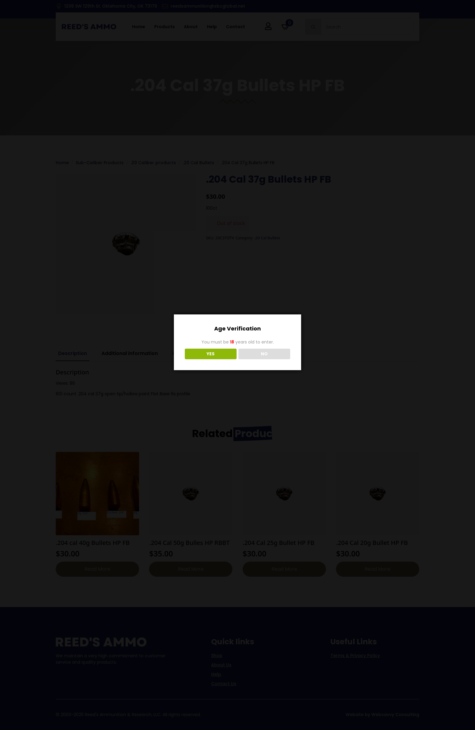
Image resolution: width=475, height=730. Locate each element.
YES (210, 354)
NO (264, 354)
